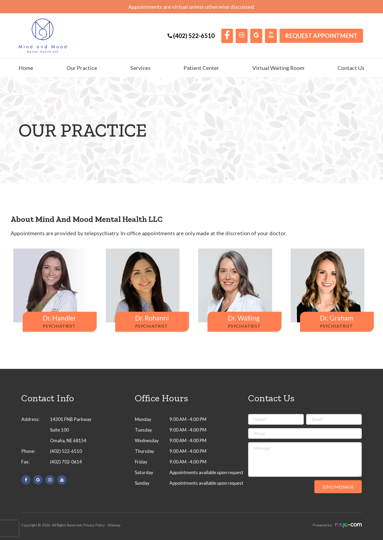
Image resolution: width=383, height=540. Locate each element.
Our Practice (81, 68)
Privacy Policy (94, 525)
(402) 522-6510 (66, 451)
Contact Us (351, 68)
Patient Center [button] (201, 68)
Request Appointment (321, 35)
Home (26, 68)
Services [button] (140, 68)
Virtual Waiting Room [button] (278, 68)
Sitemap (114, 525)
